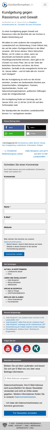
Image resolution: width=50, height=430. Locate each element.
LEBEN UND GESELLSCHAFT (15, 278)
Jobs (26, 426)
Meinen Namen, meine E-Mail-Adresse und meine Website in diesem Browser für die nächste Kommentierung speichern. (23, 246)
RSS (32, 428)
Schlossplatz (31, 145)
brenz (10, 274)
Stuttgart (40, 145)
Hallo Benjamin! (13, 280)
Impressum (35, 426)
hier (11, 113)
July (3, 145)
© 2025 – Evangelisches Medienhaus (25, 423)
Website (8, 227)
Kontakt (19, 426)
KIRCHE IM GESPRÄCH (13, 289)
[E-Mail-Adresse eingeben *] (25, 378)
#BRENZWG (12, 285)
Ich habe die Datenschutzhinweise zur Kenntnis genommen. (23, 404)
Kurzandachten (13, 302)
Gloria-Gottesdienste (15, 299)
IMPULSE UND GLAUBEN (13, 297)
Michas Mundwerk (14, 282)
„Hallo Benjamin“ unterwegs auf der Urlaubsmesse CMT (25, 324)
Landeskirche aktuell (15, 272)
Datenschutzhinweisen (12, 242)
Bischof (36, 143)
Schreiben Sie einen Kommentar (29, 25)
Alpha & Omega (13, 291)
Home (10, 426)
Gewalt (42, 143)
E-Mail (7, 217)
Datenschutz (22, 428)
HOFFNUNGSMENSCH (16, 293)
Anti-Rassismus (22, 143)
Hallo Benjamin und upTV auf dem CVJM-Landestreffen (36, 154)
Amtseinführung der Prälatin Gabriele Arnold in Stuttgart (25, 327)
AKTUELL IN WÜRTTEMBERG (15, 269)
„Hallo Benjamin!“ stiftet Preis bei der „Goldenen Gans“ (25, 322)
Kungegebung (11, 145)
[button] (14, 127)
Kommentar (9, 176)
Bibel (31, 143)
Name (6, 207)
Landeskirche (21, 145)
